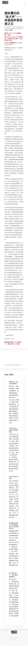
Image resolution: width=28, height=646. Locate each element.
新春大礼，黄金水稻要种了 (13, 382)
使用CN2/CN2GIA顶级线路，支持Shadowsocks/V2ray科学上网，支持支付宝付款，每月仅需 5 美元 (13, 36)
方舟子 (7, 27)
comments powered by (12, 365)
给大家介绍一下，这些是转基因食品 (13, 575)
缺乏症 (15, 28)
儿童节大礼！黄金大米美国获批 (13, 430)
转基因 (11, 28)
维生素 (7, 28)
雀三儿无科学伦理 (13, 477)
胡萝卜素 (19, 28)
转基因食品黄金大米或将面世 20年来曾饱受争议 (14, 525)
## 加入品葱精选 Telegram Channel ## (13, 43)
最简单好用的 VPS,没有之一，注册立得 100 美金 (13, 343)
